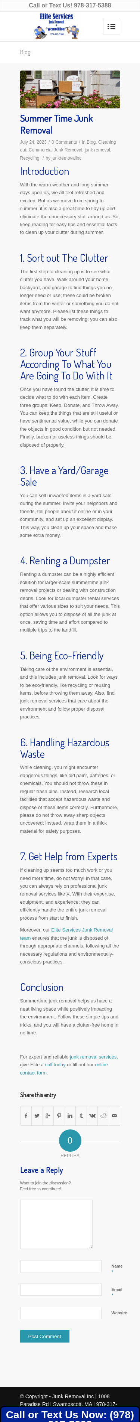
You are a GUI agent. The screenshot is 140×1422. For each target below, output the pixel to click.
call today (55, 1064)
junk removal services (93, 1057)
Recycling (30, 158)
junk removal (97, 150)
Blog (25, 52)
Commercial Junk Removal (55, 150)
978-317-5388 (92, 5)
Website (119, 1313)
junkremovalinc (66, 158)
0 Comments (64, 142)
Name (117, 1269)
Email (117, 1292)
